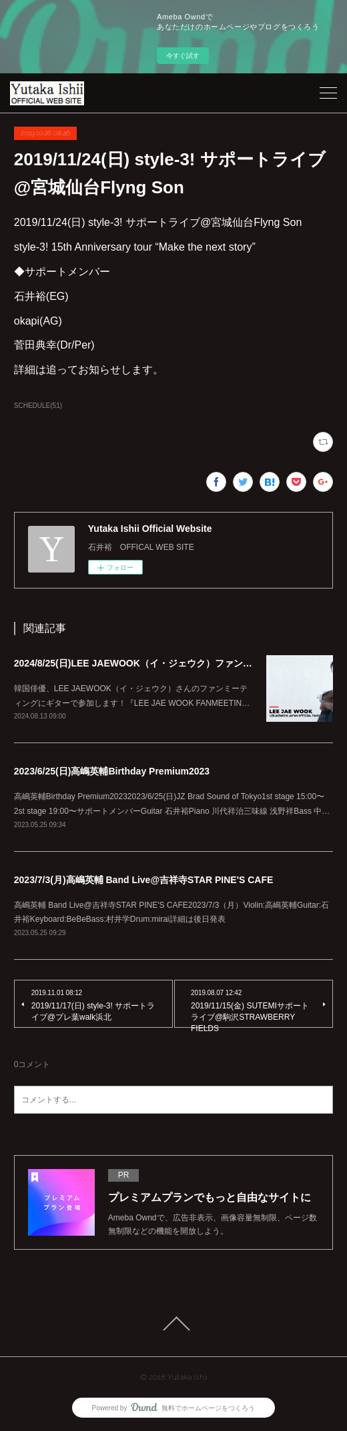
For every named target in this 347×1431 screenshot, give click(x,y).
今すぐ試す (183, 55)
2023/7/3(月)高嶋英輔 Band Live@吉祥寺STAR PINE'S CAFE (144, 879)
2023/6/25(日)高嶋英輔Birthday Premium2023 (112, 771)
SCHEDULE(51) (38, 405)
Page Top (173, 1323)
